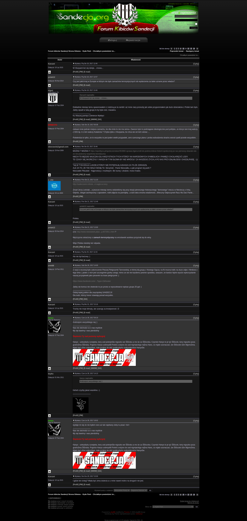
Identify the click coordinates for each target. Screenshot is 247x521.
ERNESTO (52, 125)
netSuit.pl (139, 514)
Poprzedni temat (177, 51)
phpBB (113, 512)
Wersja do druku (193, 503)
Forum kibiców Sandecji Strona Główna (64, 51)
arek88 (51, 266)
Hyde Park (87, 51)
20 (183, 49)
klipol (50, 90)
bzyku (50, 374)
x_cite (50, 180)
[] (196, 64)
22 (188, 49)
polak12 (51, 77)
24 (194, 49)
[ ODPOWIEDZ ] (54, 498)
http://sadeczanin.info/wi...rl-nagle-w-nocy (90, 184)
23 (191, 49)
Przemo (127, 512)
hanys (51, 318)
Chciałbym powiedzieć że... (104, 51)
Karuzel (51, 64)
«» (180, 49)
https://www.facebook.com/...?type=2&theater (92, 281)
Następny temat (192, 51)
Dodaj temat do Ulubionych (189, 501)
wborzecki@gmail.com (58, 147)
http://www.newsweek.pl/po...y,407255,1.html (96, 232)
